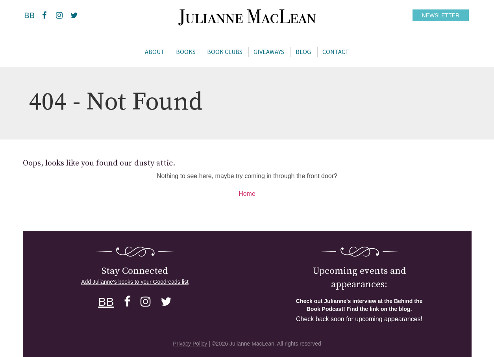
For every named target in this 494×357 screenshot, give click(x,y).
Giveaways (268, 52)
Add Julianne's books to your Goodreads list (135, 282)
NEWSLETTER (441, 15)
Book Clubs (224, 52)
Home (247, 193)
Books (186, 52)
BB (29, 15)
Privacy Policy (190, 343)
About (155, 52)
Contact (335, 52)
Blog (303, 52)
